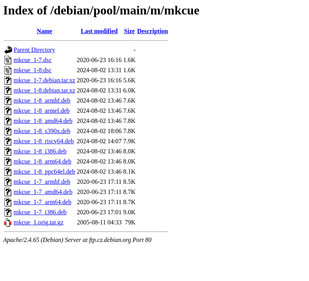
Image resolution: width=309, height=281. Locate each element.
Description (152, 31)
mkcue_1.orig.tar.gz (39, 222)
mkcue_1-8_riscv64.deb (44, 141)
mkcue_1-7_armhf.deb (42, 181)
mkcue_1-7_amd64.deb (43, 192)
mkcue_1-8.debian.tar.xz (44, 90)
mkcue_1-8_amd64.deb (43, 120)
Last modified (99, 31)
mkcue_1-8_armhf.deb (42, 100)
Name (44, 31)
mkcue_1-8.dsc (33, 70)
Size (129, 31)
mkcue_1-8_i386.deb (40, 151)
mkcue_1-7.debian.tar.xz (44, 80)
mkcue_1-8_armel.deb (42, 110)
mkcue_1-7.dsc (33, 60)
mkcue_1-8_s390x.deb (42, 131)
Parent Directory (34, 49)
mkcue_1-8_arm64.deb (42, 161)
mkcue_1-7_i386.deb (40, 212)
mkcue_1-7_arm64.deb (42, 202)
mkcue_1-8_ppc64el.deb (44, 171)
